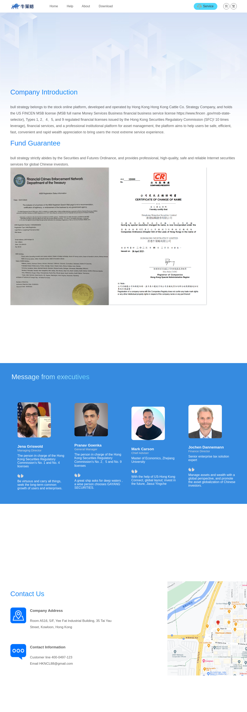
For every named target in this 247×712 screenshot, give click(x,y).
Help (70, 6)
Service (205, 6)
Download (106, 6)
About (86, 6)
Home (54, 6)
